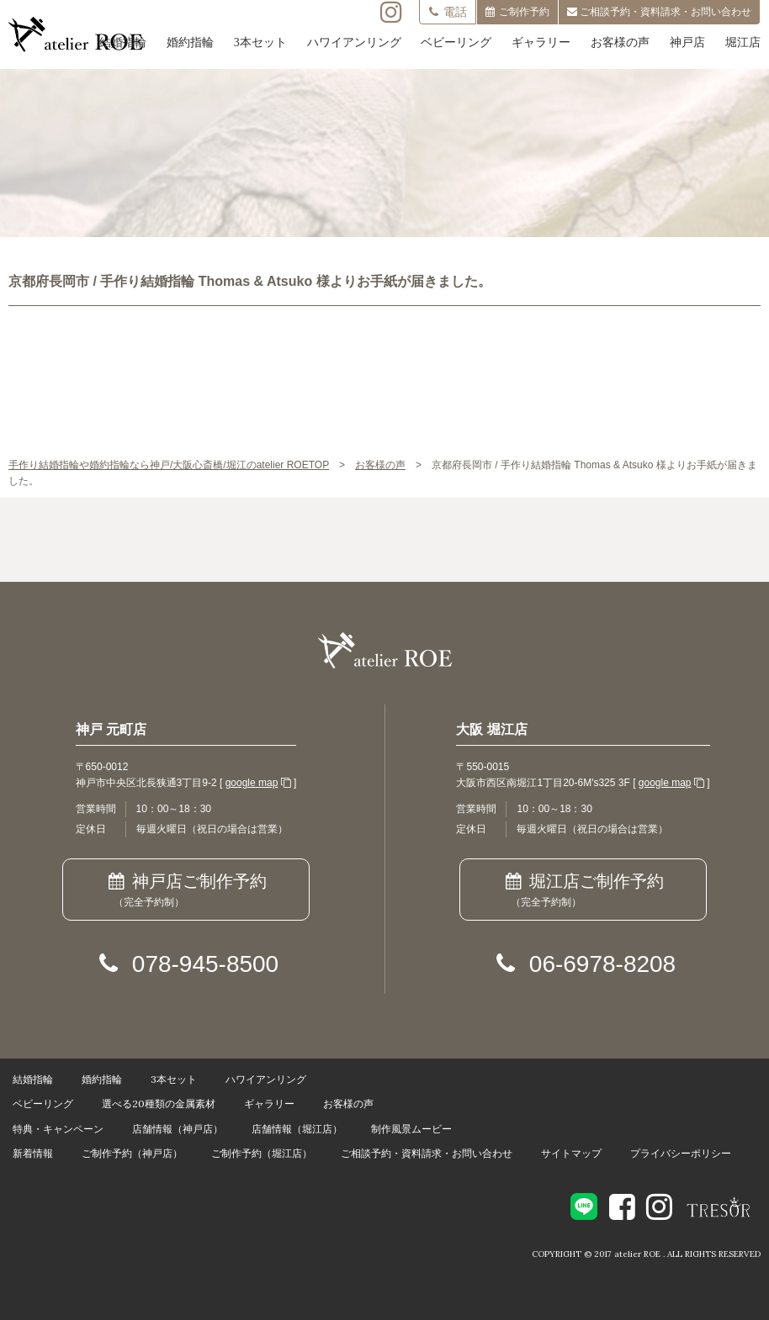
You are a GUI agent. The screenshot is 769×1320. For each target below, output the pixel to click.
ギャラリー (541, 42)
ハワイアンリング (354, 42)
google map (251, 783)
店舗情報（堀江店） (297, 1128)
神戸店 (687, 42)
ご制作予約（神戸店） (132, 1153)
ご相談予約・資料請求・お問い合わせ (426, 1153)
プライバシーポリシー (680, 1153)
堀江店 (743, 42)
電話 (447, 11)
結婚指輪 (122, 42)
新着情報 (33, 1153)
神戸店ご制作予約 (185, 891)
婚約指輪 (190, 42)
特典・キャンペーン (58, 1128)
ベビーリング (456, 42)
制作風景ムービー (411, 1128)
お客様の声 (620, 42)
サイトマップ (571, 1153)
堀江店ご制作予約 (582, 891)
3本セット (260, 42)
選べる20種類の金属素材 (158, 1103)
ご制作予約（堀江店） (261, 1153)
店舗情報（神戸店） (177, 1128)
